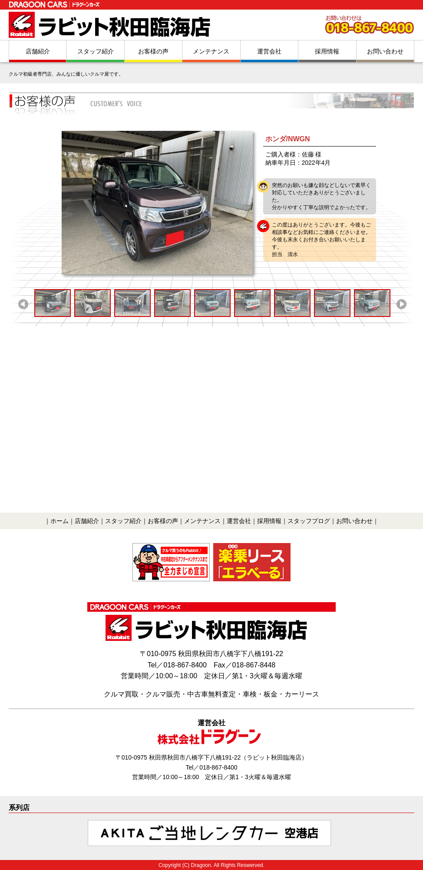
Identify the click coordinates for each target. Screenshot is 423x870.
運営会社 (269, 51)
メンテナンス (211, 51)
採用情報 (327, 51)
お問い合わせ (385, 51)
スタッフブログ (309, 520)
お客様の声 (153, 51)
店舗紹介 (38, 51)
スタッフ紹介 (95, 51)
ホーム (59, 520)
